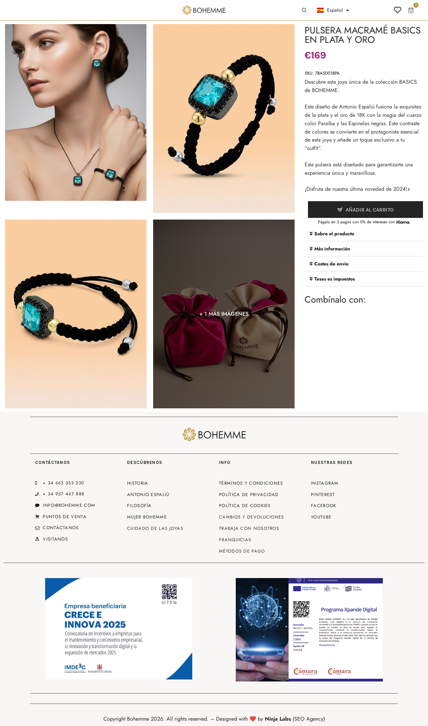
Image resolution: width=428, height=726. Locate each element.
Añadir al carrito (370, 210)
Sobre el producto (334, 233)
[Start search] (304, 10)
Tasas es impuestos (334, 278)
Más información (332, 248)
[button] (364, 233)
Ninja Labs (278, 719)
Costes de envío (331, 263)
